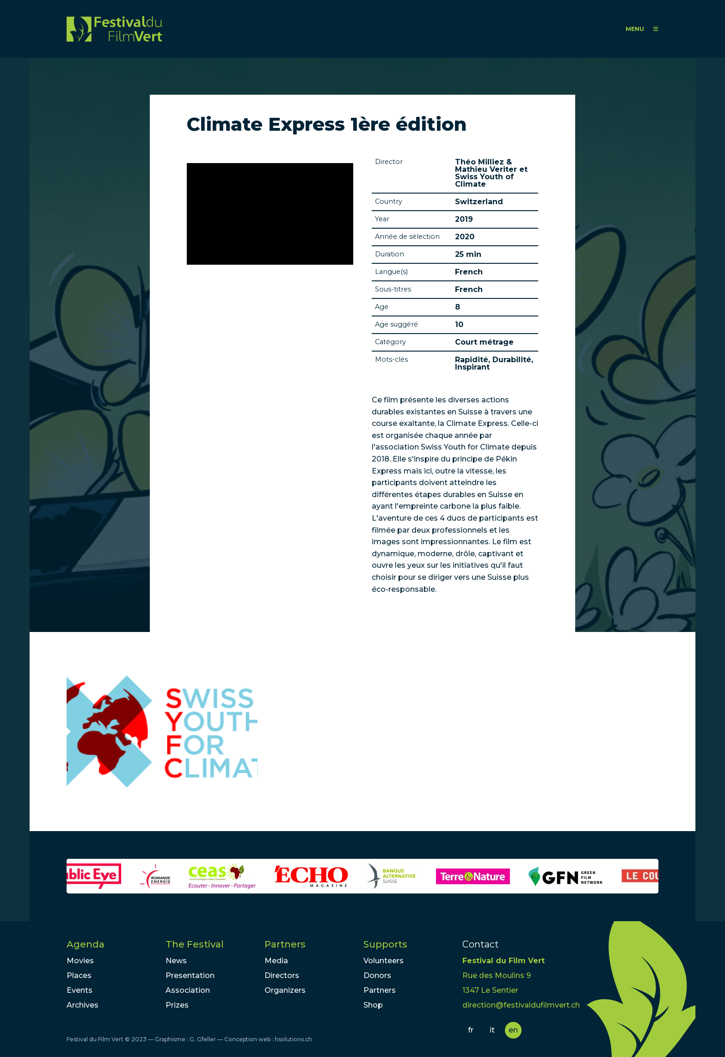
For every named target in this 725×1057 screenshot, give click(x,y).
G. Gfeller (203, 1039)
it (492, 1030)
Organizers (285, 990)
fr (470, 1030)
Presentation (190, 975)
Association (188, 990)
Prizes (177, 1005)
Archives (82, 1005)
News (176, 960)
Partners (285, 944)
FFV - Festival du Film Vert (114, 29)
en (513, 1030)
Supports (385, 944)
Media (276, 960)
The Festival (195, 944)
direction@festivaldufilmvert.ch (521, 1005)
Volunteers (383, 960)
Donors (377, 975)
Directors (281, 975)
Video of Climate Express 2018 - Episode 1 (270, 214)
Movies (80, 960)
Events (79, 990)
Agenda (85, 944)
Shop (373, 1005)
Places (79, 975)
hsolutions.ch (293, 1039)
